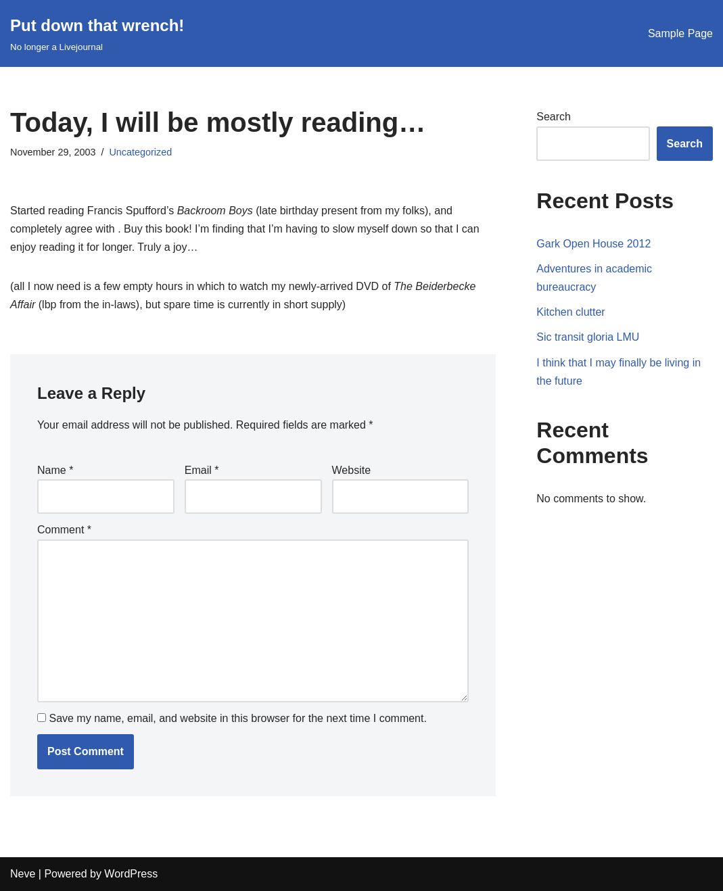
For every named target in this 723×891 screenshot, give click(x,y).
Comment (64, 529)
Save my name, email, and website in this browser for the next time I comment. (237, 718)
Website (351, 470)
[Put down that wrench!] (97, 33)
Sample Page (680, 33)
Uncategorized (140, 152)
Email (202, 470)
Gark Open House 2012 (593, 243)
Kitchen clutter (570, 312)
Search (553, 116)
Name (55, 470)
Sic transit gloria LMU (587, 337)
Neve (22, 874)
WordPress (131, 874)
